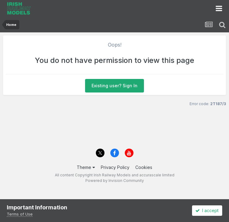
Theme (86, 167)
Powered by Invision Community (114, 180)
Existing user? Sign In (114, 85)
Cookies (143, 167)
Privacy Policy (115, 167)
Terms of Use (20, 214)
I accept (207, 210)
